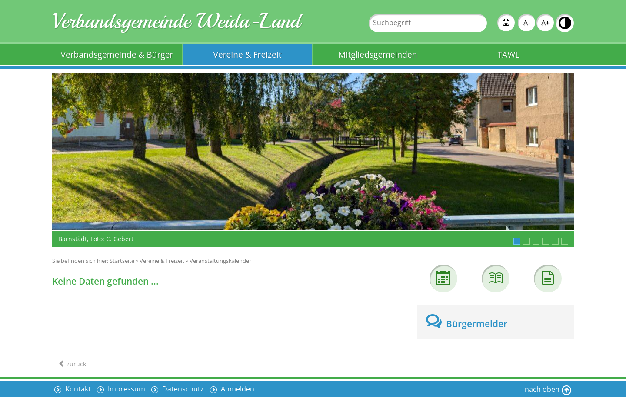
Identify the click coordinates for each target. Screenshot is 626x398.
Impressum (125, 389)
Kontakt (77, 389)
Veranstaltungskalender (220, 261)
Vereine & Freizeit (247, 54)
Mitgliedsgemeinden (377, 54)
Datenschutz (182, 389)
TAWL (508, 54)
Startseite (122, 261)
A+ (545, 22)
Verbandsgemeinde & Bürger (117, 54)
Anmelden (236, 389)
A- (526, 22)
